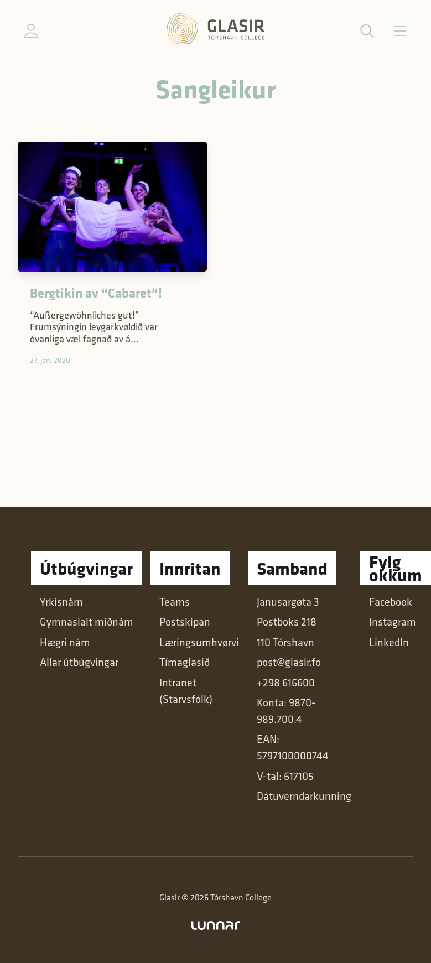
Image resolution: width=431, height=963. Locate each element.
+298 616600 (286, 682)
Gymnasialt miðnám (86, 621)
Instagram (392, 621)
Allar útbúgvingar (79, 662)
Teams (174, 601)
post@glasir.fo (289, 662)
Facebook (390, 601)
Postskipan (184, 621)
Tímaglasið (184, 662)
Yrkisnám (61, 601)
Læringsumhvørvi (199, 642)
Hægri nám (65, 642)
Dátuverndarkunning (304, 796)
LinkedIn (389, 642)
